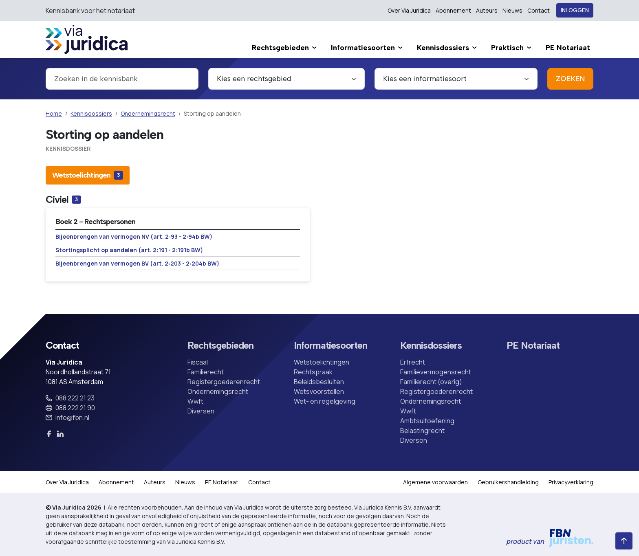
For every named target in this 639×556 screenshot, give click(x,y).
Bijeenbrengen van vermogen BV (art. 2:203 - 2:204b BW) (137, 263)
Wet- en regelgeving (324, 401)
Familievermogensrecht (435, 371)
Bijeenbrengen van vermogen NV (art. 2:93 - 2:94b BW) (133, 236)
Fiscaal (197, 362)
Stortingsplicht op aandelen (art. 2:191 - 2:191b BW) (129, 250)
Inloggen (575, 10)
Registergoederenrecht (223, 381)
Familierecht (205, 371)
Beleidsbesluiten (319, 381)
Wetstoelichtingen (321, 362)
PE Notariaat (533, 345)
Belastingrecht (422, 430)
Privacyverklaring (571, 482)
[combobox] (122, 79)
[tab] (88, 175)
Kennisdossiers (91, 113)
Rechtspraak (313, 371)
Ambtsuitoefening (427, 420)
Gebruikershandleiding (508, 482)
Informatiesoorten (330, 345)
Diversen (200, 411)
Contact (538, 10)
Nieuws (512, 10)
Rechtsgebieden (220, 345)
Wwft (195, 401)
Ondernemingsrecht (148, 113)
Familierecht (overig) (431, 381)
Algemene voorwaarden (435, 482)
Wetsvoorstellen (319, 391)
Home (54, 113)
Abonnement (453, 10)
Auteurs (487, 10)
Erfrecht (412, 362)
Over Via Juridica (409, 10)
